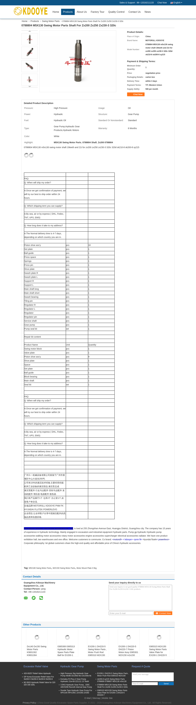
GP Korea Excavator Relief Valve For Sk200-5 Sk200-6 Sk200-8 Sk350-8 (39, 678)
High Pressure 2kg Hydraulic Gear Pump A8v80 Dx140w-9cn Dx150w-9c (75, 674)
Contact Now (163, 613)
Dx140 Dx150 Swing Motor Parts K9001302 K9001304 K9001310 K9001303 (36, 653)
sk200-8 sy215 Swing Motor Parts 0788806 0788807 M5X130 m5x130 (111, 680)
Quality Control (116, 12)
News (148, 12)
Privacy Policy (29, 702)
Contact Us (134, 12)
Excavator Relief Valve (36, 666)
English (177, 2)
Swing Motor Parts (51, 21)
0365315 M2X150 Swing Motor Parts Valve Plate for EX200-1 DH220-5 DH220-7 (158, 652)
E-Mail (88, 698)
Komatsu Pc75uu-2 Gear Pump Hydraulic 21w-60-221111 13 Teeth (74, 680)
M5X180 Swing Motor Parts (40, 568)
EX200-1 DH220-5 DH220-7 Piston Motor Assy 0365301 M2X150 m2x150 (128, 650)
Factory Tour (97, 12)
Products (68, 12)
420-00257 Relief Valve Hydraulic (37, 673)
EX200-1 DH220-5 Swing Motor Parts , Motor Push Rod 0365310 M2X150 (97, 650)
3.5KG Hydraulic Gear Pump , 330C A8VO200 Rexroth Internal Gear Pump (76, 686)
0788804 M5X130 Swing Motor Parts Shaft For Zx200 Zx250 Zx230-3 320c (112, 686)
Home (56, 12)
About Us (82, 12)
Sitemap (96, 698)
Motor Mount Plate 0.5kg (87, 568)
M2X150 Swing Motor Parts (64, 568)
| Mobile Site (107, 698)
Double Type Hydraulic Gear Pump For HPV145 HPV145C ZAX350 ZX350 (76, 691)
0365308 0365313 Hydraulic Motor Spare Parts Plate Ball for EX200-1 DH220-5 (66, 652)
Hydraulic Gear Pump (72, 666)
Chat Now (162, 2)
